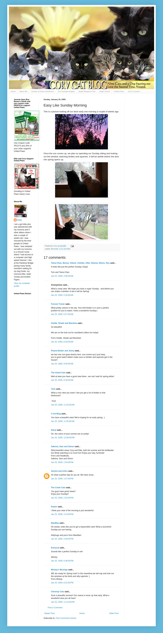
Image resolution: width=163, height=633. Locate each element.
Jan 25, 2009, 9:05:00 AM (62, 364)
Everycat (55, 548)
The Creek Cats (58, 487)
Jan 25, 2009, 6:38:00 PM (62, 561)
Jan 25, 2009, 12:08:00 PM (62, 437)
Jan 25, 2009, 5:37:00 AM (62, 314)
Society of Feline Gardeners (42, 91)
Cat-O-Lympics (134, 91)
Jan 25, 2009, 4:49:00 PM (62, 539)
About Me (23, 91)
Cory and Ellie (64, 249)
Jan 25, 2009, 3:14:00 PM (62, 514)
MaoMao (55, 523)
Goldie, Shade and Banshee (64, 323)
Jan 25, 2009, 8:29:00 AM (62, 342)
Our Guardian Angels (66, 91)
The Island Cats (58, 372)
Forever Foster (58, 304)
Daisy (53, 430)
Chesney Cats (57, 591)
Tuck (53, 389)
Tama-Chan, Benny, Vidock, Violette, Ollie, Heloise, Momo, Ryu (80, 263)
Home (13, 91)
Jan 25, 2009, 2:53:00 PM (62, 498)
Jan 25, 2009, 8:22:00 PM (62, 583)
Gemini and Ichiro (59, 471)
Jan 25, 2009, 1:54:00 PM (62, 462)
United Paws (119, 91)
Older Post (114, 613)
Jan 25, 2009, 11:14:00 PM (62, 602)
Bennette (54, 249)
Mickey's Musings (59, 570)
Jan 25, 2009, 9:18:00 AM (62, 380)
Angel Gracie (104, 91)
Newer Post (49, 613)
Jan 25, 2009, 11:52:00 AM (62, 405)
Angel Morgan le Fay (87, 91)
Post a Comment (55, 607)
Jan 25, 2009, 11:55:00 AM (62, 421)
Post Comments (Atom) (66, 618)
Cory (19, 220)
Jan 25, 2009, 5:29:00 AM (62, 295)
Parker (54, 507)
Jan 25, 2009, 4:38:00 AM (62, 276)
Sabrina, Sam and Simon (62, 446)
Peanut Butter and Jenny (62, 351)
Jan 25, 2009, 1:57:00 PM (62, 479)
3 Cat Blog (56, 414)
